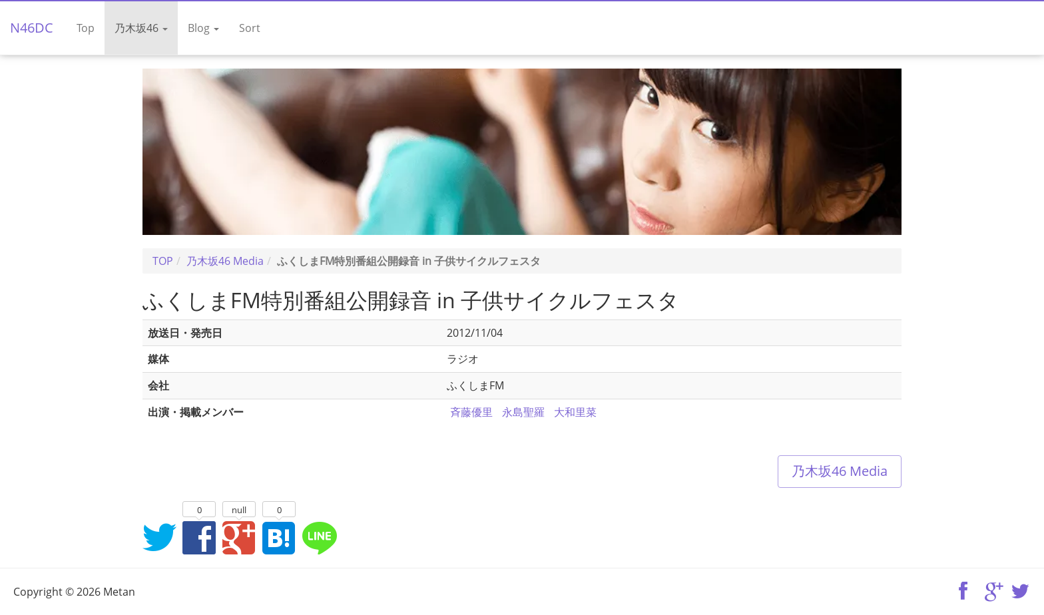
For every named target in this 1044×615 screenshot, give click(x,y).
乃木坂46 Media (840, 471)
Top (86, 28)
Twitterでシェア (159, 537)
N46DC (31, 28)
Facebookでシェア (199, 537)
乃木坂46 (141, 28)
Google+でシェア (239, 537)
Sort (249, 28)
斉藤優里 (471, 412)
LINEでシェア (319, 537)
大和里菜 (575, 412)
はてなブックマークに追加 (279, 537)
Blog (203, 28)
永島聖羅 (523, 412)
